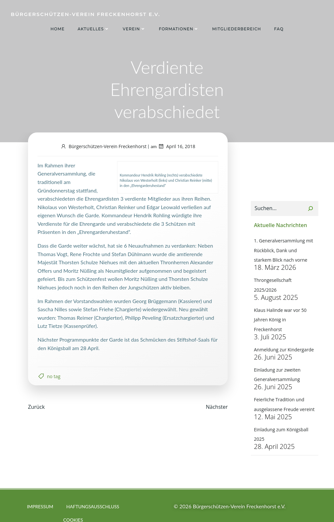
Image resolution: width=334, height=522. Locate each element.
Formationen (179, 28)
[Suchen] (311, 210)
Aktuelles (94, 28)
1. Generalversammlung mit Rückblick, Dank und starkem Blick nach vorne (284, 251)
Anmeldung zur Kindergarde (283, 332)
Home (58, 28)
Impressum (40, 492)
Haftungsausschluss (92, 492)
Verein (134, 28)
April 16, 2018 (176, 147)
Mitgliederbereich (236, 28)
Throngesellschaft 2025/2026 (284, 281)
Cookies (73, 505)
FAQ (278, 28)
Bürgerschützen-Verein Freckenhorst (103, 147)
